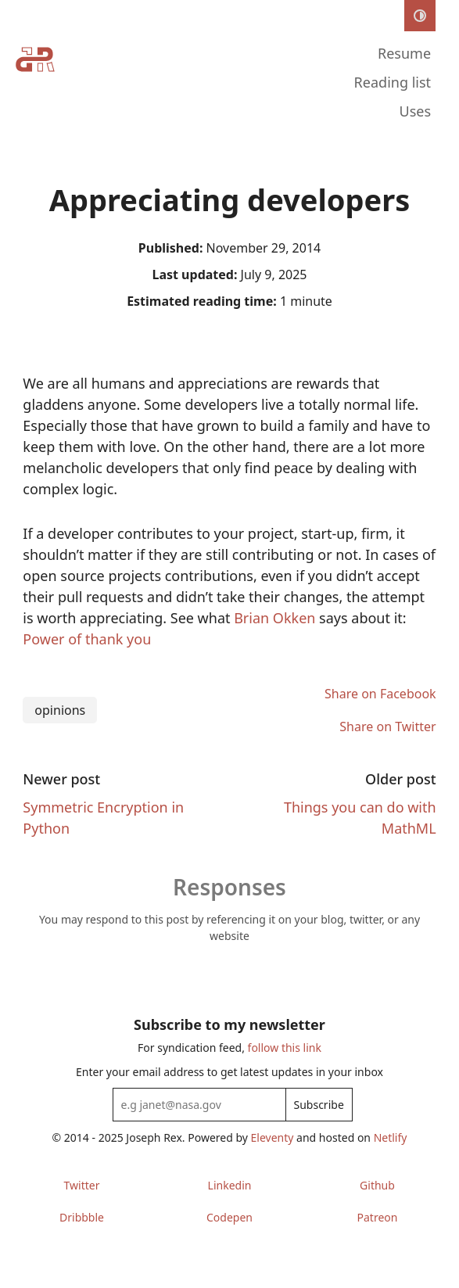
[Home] (35, 84)
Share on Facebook (380, 693)
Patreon (377, 1217)
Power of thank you (87, 639)
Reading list (392, 82)
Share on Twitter (387, 726)
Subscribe (319, 1104)
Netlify (390, 1137)
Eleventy (272, 1137)
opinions (59, 710)
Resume (404, 53)
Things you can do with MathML (360, 818)
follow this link (284, 1047)
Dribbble (81, 1217)
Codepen (229, 1217)
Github (377, 1185)
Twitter (82, 1185)
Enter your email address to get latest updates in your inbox (229, 1071)
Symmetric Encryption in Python (103, 818)
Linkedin (230, 1185)
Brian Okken (276, 617)
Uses (416, 111)
